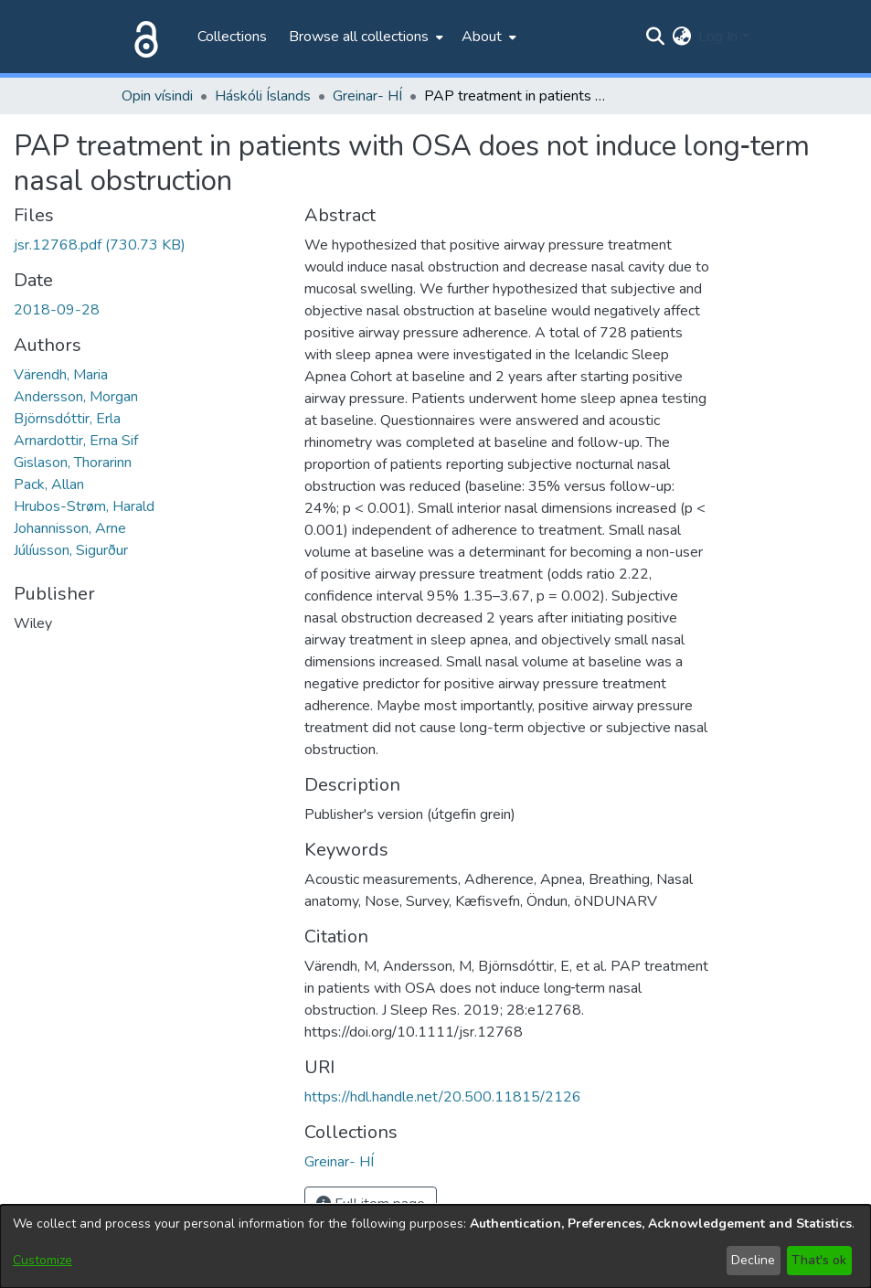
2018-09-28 (57, 310)
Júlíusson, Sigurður (71, 550)
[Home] (143, 36)
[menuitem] (364, 36)
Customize (42, 1260)
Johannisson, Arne (70, 528)
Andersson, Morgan (76, 397)
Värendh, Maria (61, 375)
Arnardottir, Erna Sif (76, 441)
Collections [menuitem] (232, 37)
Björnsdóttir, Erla (67, 419)
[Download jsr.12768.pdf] (100, 245)
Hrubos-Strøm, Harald (84, 506)
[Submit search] (654, 37)
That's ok (818, 1260)
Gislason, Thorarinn (73, 462)
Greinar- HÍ (367, 96)
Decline (753, 1260)
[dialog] (435, 1246)
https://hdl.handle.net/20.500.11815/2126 (442, 1097)
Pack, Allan (49, 484)
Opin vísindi (157, 96)
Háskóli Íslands (263, 96)
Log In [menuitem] (718, 37)
